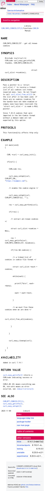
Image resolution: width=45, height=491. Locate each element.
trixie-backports (23, 445)
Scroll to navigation (11, 20)
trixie (9, 14)
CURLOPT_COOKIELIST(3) (13, 401)
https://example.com (15, 181)
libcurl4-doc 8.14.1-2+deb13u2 (27, 468)
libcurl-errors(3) (25, 389)
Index (9, 4)
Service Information (15, 10)
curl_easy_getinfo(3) (13, 375)
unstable (20, 452)
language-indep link (25, 418)
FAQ (33, 4)
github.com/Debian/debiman (30, 485)
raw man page (23, 425)
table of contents (25, 431)
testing (20, 449)
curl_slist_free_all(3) (21, 94)
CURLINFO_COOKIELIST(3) (12, 28)
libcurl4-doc (16, 14)
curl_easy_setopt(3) (12, 406)
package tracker (24, 422)
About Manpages (21, 4)
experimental (22, 456)
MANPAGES (11, 1)
